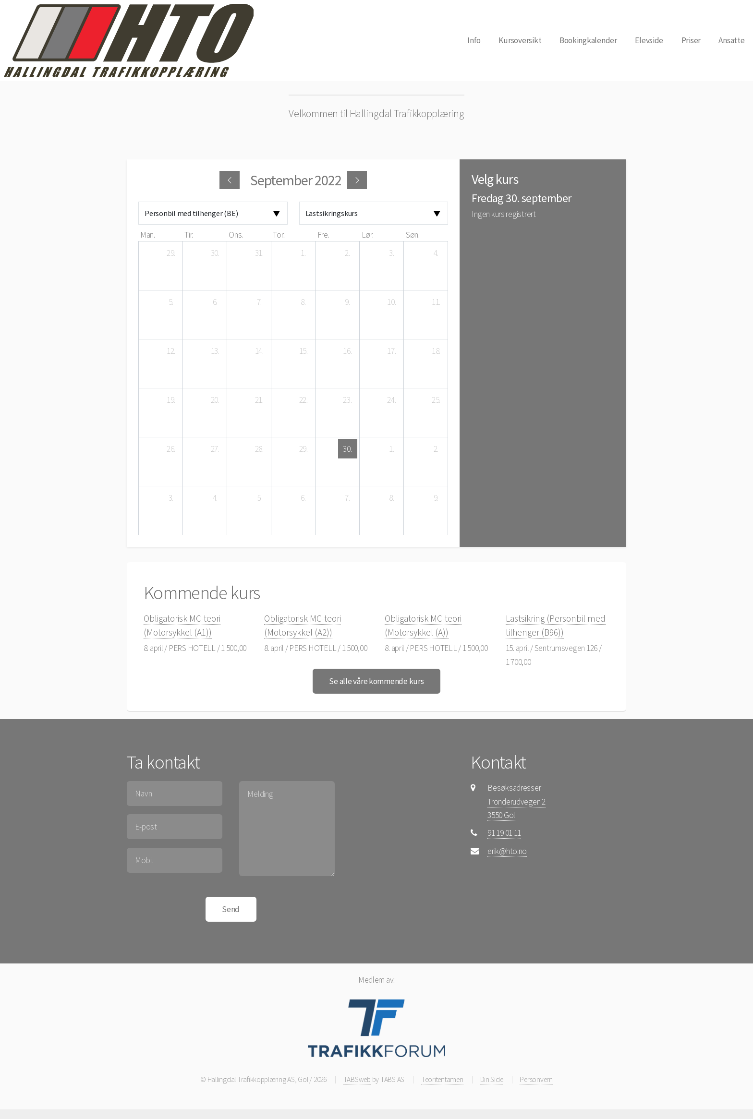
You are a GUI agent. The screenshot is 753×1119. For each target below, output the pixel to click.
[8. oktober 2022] (391, 497)
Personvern (536, 1079)
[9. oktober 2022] (436, 497)
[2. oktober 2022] (436, 448)
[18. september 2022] (436, 350)
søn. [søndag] (413, 234)
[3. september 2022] (391, 253)
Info (474, 40)
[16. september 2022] (347, 350)
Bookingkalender (588, 40)
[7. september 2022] (259, 301)
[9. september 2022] (347, 301)
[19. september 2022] (170, 399)
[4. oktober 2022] (215, 497)
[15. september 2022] (303, 350)
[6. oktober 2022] (303, 497)
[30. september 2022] (347, 448)
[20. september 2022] (215, 399)
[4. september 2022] (436, 253)
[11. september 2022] (436, 301)
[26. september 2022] (170, 448)
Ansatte (731, 40)
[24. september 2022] (391, 399)
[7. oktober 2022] (347, 497)
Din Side (491, 1079)
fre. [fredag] (323, 234)
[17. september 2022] (391, 350)
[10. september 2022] (391, 301)
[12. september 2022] (170, 350)
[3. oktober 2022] (170, 497)
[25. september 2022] (436, 399)
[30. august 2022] (215, 253)
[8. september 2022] (303, 301)
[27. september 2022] (215, 448)
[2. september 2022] (347, 253)
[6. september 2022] (215, 301)
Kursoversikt (519, 40)
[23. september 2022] (347, 399)
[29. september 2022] (303, 448)
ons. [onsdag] (236, 234)
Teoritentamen (442, 1079)
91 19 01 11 (504, 833)
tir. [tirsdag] (188, 234)
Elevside (649, 40)
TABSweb (357, 1079)
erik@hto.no (507, 851)
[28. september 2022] (259, 448)
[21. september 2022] (259, 399)
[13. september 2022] (215, 350)
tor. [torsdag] (278, 234)
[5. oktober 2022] (259, 497)
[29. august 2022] (170, 253)
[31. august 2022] (259, 253)
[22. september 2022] (303, 399)
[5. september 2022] (170, 301)
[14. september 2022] (259, 350)
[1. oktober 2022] (391, 448)
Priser (691, 40)
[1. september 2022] (303, 253)
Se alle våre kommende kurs (376, 681)
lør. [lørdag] (368, 234)
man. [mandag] (147, 234)
